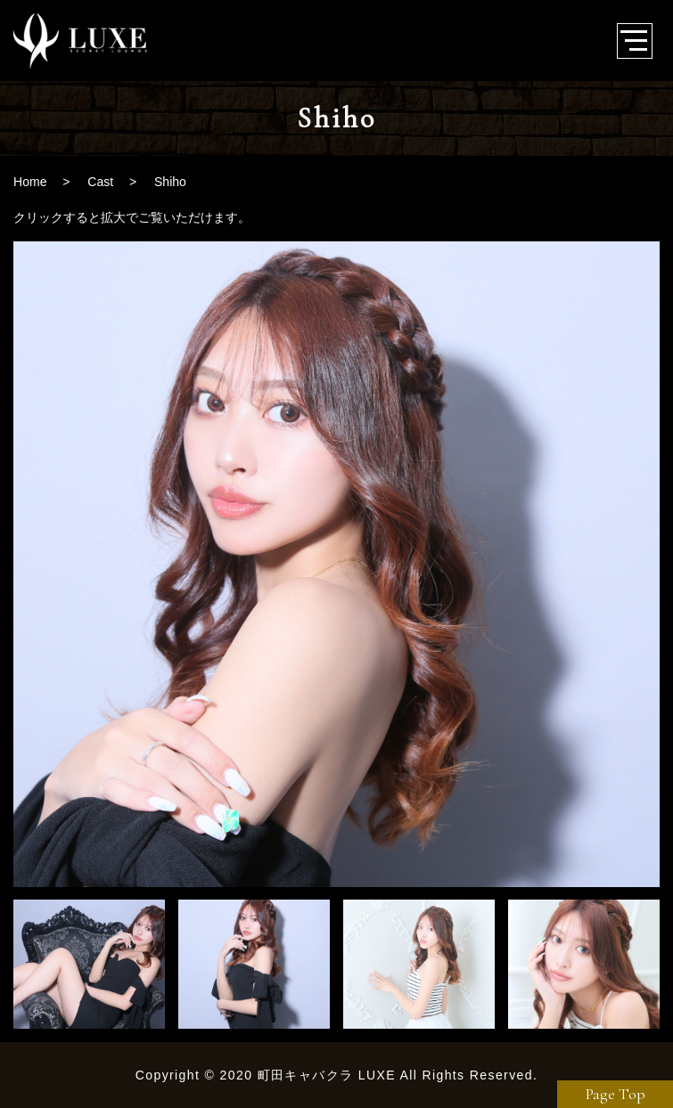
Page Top (615, 1094)
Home (29, 182)
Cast (100, 182)
